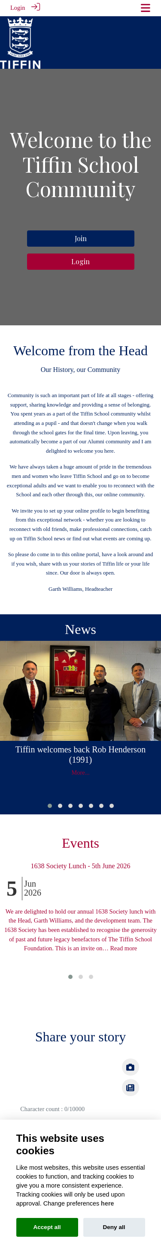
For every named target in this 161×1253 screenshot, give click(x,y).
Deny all (114, 1227)
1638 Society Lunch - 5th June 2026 (81, 864)
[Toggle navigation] (145, 7)
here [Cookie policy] (107, 1203)
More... (81, 771)
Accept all (47, 1227)
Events (80, 841)
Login (17, 7)
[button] (50, 804)
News (80, 627)
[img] (130, 1086)
